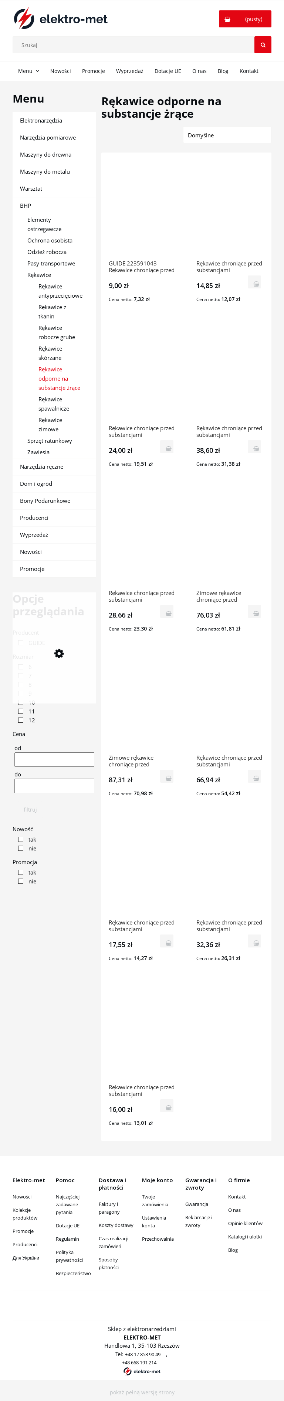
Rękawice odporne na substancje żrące (59, 378)
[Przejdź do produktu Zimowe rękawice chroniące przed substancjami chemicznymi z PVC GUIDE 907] (142, 704)
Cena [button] (19, 734)
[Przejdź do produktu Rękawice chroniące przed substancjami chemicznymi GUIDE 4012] (142, 869)
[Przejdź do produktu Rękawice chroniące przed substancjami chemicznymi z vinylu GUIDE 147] (230, 704)
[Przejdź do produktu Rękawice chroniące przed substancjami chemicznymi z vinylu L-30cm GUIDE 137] (142, 539)
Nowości (31, 551)
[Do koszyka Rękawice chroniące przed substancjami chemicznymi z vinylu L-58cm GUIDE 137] (166, 446)
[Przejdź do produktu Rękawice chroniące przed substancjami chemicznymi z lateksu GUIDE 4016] (142, 1033)
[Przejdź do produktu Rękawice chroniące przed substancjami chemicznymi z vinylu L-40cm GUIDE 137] (230, 374)
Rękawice (39, 274)
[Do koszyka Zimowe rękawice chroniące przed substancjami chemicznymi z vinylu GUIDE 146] (254, 611)
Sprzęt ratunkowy (49, 440)
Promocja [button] (25, 862)
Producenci (34, 517)
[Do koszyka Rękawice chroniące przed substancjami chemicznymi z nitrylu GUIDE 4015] (254, 281)
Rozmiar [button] (23, 656)
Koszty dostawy (116, 1225)
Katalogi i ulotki (245, 1236)
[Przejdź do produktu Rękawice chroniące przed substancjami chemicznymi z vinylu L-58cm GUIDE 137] (142, 374)
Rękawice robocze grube (56, 332)
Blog (233, 1250)
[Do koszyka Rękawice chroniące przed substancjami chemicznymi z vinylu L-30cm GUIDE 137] (166, 611)
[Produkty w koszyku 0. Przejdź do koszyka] (245, 18)
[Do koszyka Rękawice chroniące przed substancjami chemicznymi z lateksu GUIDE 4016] (166, 1105)
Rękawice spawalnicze (53, 403)
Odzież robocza (47, 251)
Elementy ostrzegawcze (44, 224)
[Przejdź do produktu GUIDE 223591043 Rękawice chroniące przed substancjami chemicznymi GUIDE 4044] (142, 209)
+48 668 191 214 (139, 1362)
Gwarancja (196, 1204)
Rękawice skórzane (50, 353)
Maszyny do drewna (45, 154)
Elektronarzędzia (41, 120)
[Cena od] (54, 759)
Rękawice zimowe (50, 424)
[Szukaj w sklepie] (144, 45)
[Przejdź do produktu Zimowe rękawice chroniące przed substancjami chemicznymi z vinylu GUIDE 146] (230, 539)
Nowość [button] (23, 829)
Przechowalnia (158, 1239)
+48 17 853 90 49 (142, 1354)
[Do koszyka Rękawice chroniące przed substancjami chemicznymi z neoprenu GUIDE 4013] (254, 940)
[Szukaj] (262, 44)
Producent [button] (26, 632)
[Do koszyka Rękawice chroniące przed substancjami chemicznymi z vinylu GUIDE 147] (254, 776)
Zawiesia (38, 452)
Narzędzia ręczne (41, 466)
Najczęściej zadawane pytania (68, 1204)
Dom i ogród (36, 483)
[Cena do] (54, 786)
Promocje (32, 568)
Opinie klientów (245, 1223)
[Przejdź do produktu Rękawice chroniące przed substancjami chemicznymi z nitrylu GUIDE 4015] (230, 209)
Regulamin (67, 1239)
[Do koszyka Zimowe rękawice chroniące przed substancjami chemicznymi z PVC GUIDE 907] (166, 776)
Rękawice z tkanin (52, 311)
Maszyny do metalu (45, 171)
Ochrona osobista (49, 240)
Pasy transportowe (51, 263)
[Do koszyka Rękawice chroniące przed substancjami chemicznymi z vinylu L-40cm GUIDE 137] (254, 446)
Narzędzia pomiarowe (48, 137)
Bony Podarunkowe (45, 500)
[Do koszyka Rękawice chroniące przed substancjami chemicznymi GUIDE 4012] (166, 940)
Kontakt (237, 1196)
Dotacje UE (68, 1225)
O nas (234, 1210)
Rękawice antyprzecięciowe (60, 290)
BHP (25, 205)
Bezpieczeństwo (73, 1273)
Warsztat (31, 188)
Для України (26, 1257)
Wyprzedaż (34, 534)
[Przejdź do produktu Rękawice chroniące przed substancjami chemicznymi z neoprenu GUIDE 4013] (230, 869)
